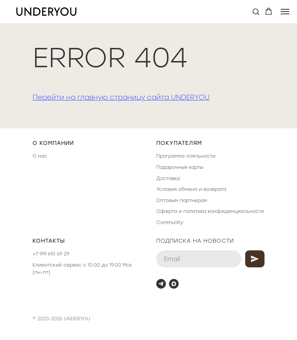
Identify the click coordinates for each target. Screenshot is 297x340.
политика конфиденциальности (223, 211)
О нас (39, 156)
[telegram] (161, 284)
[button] (255, 11)
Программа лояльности (185, 156)
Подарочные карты (179, 167)
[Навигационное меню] (285, 11)
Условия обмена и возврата (191, 189)
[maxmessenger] (174, 284)
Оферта (166, 211)
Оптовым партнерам (181, 200)
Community (169, 222)
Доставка (168, 178)
